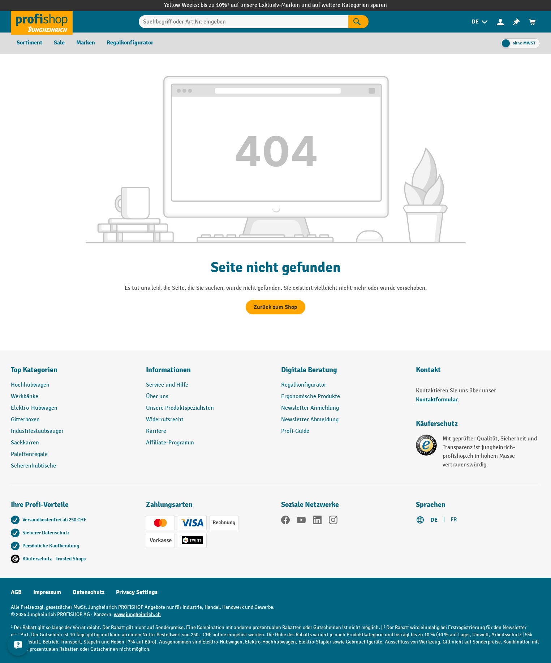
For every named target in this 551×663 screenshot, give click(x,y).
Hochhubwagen (30, 385)
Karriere (156, 431)
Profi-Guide (295, 431)
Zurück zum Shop (275, 307)
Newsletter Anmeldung (310, 408)
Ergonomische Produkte (310, 396)
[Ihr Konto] (500, 21)
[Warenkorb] (532, 22)
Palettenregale (29, 454)
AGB (16, 592)
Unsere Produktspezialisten (180, 408)
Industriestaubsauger (37, 431)
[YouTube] (301, 521)
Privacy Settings (137, 592)
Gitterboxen (25, 419)
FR (454, 519)
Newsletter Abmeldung (310, 419)
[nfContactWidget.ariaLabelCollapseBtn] (18, 645)
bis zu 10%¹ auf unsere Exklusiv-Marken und (256, 5)
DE (434, 520)
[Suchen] (358, 21)
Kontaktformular (437, 399)
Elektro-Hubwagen (34, 408)
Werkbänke (24, 396)
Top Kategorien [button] (34, 369)
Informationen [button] (168, 369)
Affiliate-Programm (170, 442)
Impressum (47, 592)
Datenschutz (88, 592)
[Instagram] (333, 521)
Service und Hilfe (167, 385)
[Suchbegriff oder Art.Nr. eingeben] (243, 21)
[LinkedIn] (317, 521)
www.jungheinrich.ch (137, 614)
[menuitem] (480, 22)
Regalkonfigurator (303, 385)
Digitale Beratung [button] (309, 369)
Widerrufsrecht (165, 419)
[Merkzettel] (516, 22)
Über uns (157, 396)
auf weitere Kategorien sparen (349, 5)
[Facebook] (285, 521)
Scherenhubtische (33, 465)
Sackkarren (25, 442)
